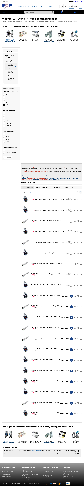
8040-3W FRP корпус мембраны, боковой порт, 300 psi (44, 349)
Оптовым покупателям (23, 6)
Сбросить (7, 157)
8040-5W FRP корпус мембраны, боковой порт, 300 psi (45, 371)
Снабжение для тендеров (38, 6)
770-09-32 (75, 5)
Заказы (3, 473)
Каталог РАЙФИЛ (12, 12)
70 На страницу (44, 192)
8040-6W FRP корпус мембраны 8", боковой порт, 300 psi (45, 392)
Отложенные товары (7, 474)
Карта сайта (66, 470)
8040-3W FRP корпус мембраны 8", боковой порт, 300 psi (46, 285)
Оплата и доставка (27, 471)
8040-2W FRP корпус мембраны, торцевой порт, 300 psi (45, 328)
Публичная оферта (68, 473)
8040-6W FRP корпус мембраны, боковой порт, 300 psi (45, 381)
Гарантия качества (27, 470)
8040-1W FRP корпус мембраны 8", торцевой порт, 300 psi (46, 264)
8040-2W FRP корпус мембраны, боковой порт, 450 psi (48, 199)
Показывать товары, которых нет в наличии (61, 192)
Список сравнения (6, 476)
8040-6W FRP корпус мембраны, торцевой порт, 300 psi (45, 403)
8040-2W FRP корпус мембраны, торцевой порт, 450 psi (46, 221)
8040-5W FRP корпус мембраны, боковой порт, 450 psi (48, 210)
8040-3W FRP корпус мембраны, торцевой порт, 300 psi (45, 338)
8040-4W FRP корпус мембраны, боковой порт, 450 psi (48, 253)
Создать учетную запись (8, 471)
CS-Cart (26, 483)
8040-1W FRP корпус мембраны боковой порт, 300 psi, (45, 296)
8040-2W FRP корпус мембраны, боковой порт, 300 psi (45, 317)
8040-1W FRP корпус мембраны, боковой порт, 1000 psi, (45, 413)
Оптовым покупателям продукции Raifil (30, 475)
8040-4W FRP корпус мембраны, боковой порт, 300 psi (45, 360)
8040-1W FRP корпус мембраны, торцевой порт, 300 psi (45, 306)
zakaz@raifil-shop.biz (28, 455)
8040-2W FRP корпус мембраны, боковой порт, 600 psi (48, 231)
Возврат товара (26, 473)
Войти (3, 470)
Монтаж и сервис (26, 477)
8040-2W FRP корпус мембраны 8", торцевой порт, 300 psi (46, 274)
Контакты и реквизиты (68, 477)
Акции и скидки (26, 479)
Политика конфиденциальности (71, 471)
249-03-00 (75, 6)
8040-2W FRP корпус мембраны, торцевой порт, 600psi (48, 242)
